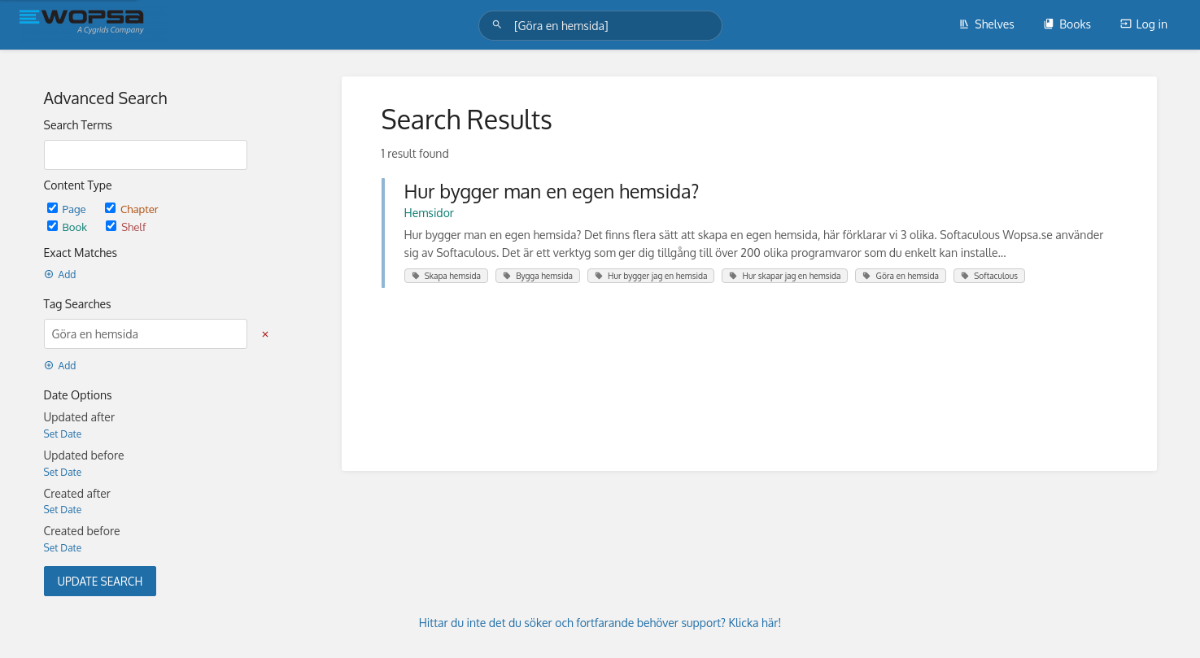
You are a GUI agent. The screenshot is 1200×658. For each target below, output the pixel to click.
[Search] (499, 25)
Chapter (132, 209)
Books (1067, 24)
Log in (1143, 24)
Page (68, 209)
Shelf (126, 226)
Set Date (63, 434)
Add (60, 274)
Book (68, 226)
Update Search (100, 581)
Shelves (986, 24)
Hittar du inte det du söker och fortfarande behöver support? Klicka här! (600, 623)
